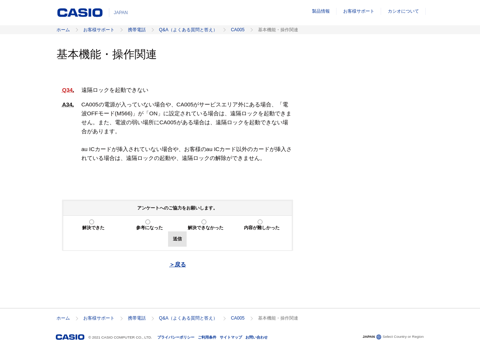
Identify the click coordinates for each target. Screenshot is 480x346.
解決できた (93, 227)
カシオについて (403, 11)
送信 (177, 238)
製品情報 (321, 11)
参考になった (149, 227)
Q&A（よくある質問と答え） (188, 29)
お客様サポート (358, 11)
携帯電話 (137, 29)
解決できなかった (205, 227)
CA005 (238, 29)
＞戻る (177, 264)
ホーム (63, 29)
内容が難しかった (262, 227)
